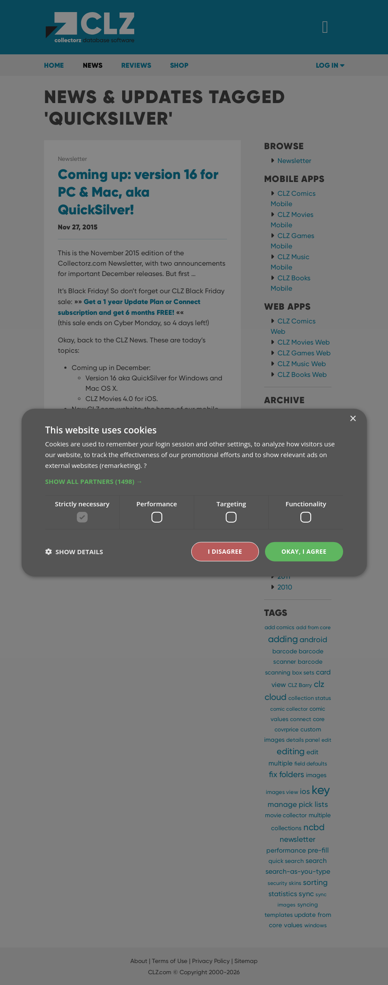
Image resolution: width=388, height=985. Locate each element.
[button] (194, 481)
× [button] (353, 419)
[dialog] (194, 492)
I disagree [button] (225, 551)
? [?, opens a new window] (145, 465)
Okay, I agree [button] (304, 551)
